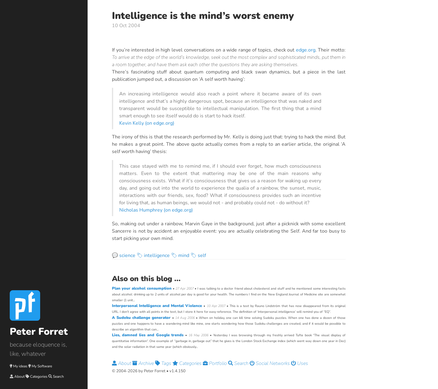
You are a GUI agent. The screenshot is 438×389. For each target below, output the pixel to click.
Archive (143, 363)
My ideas (20, 366)
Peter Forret (39, 331)
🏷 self (198, 255)
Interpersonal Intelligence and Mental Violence (157, 306)
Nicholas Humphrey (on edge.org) (156, 210)
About (19, 376)
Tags (163, 363)
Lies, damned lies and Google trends (148, 335)
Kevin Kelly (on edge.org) (146, 123)
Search (58, 376)
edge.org (305, 50)
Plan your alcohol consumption (142, 288)
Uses (299, 363)
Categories (38, 376)
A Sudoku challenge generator (142, 317)
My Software (42, 366)
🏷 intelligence (153, 255)
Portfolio (215, 363)
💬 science (123, 255)
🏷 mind (180, 255)
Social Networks (270, 363)
